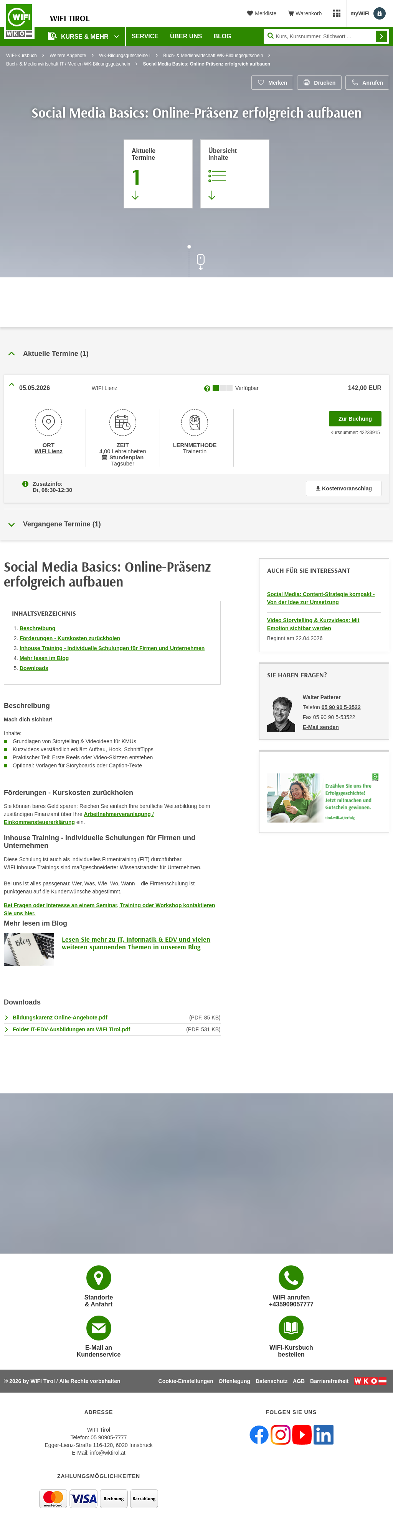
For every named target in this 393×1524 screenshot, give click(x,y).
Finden (381, 36)
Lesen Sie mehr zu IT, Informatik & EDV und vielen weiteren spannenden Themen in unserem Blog (136, 943)
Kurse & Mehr (79, 36)
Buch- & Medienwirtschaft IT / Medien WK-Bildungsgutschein (68, 64)
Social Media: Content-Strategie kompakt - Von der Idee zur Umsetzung (321, 598)
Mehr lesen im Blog (44, 658)
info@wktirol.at (107, 1453)
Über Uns (186, 36)
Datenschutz (271, 1381)
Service (145, 36)
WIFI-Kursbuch (21, 55)
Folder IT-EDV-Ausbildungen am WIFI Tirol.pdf (71, 1029)
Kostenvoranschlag (343, 488)
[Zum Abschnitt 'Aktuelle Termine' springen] (158, 173)
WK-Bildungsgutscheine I (124, 55)
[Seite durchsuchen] (326, 36)
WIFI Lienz (48, 451)
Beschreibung (37, 628)
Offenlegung (234, 1381)
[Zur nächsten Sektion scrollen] (196, 262)
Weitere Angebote (68, 55)
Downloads (34, 668)
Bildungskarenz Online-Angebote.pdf (60, 1017)
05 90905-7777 (109, 1437)
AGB (299, 1381)
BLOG (222, 36)
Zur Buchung (360, 416)
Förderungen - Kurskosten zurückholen (70, 638)
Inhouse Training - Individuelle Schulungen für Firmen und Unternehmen (112, 648)
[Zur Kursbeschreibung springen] (234, 173)
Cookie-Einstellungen (186, 1381)
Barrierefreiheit (329, 1381)
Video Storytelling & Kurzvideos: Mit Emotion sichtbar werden (313, 624)
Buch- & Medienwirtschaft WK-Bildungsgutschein (213, 55)
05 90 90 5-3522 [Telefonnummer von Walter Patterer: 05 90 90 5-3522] (341, 707)
